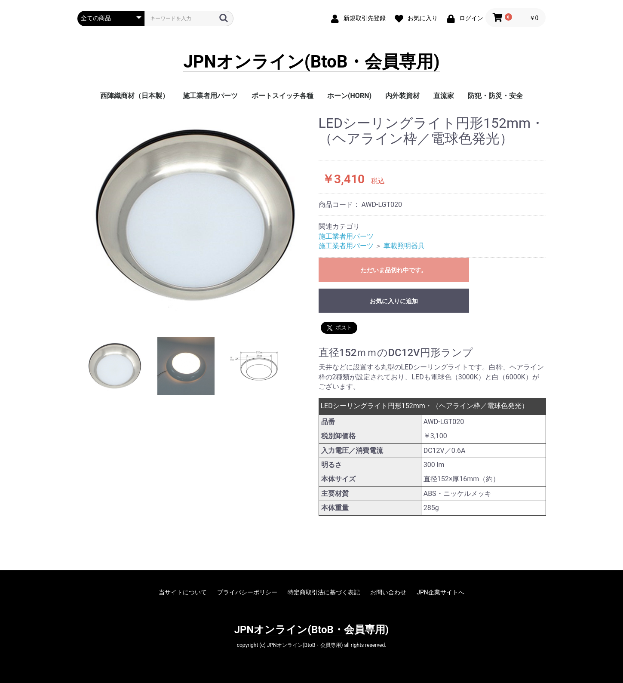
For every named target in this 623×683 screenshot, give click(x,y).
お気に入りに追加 (394, 301)
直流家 (443, 96)
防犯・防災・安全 (495, 96)
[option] (194, 215)
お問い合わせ (388, 592)
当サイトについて (183, 592)
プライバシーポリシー (247, 592)
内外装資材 (402, 96)
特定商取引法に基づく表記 (324, 592)
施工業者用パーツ (210, 96)
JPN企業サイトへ (440, 592)
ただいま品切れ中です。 (394, 270)
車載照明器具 (404, 246)
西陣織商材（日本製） (134, 96)
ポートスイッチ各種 (282, 96)
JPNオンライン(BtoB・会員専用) (311, 62)
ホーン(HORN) (349, 96)
